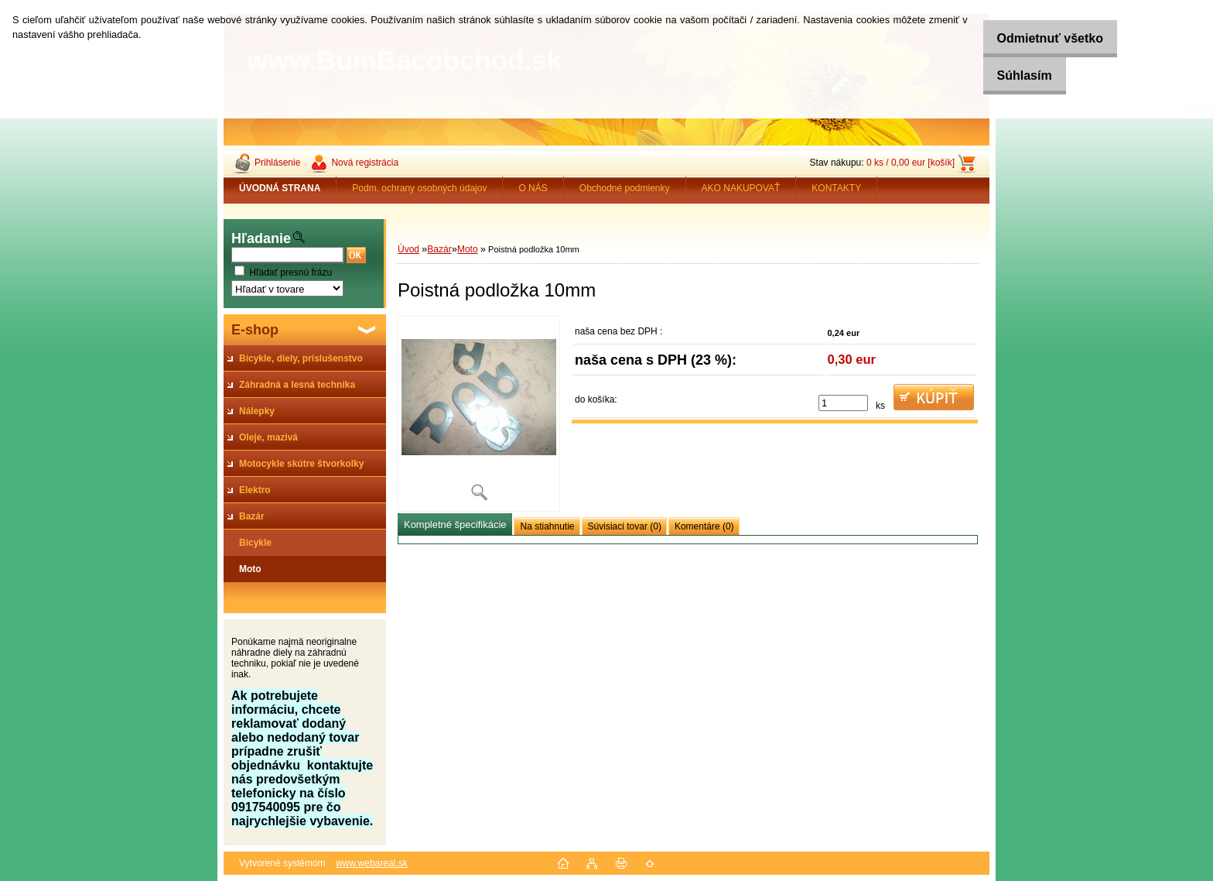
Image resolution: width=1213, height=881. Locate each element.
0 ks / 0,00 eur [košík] (910, 162)
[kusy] (843, 403)
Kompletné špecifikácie (455, 524)
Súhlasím (1010, 75)
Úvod (408, 249)
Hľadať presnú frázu (290, 272)
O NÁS (532, 188)
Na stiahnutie (547, 526)
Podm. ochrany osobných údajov (419, 188)
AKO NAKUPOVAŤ (741, 188)
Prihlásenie (277, 162)
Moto (467, 249)
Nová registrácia (364, 162)
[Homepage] (280, 188)
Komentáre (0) (704, 526)
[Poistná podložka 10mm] (478, 414)
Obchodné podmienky (624, 188)
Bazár (439, 249)
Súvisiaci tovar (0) (624, 526)
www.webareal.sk (372, 863)
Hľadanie (261, 238)
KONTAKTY (836, 188)
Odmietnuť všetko (1036, 38)
